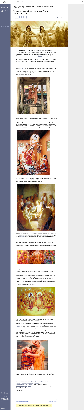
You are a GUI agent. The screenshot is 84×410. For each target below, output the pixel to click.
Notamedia (3, 408)
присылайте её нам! (47, 405)
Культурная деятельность (49, 6)
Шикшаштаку (19, 326)
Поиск (82, 1)
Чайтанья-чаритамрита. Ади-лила (23, 386)
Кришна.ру (15, 6)
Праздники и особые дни (17, 7)
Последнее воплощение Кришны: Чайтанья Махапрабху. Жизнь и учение (32, 381)
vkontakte (7, 393)
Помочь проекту (4, 396)
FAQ (18, 1)
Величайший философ (53, 401)
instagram (2, 393)
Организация (28, 6)
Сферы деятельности (40, 6)
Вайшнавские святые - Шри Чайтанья (24, 384)
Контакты (45, 1)
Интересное (33, 1)
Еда (39, 1)
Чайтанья (25, 127)
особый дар (41, 269)
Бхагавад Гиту (22, 236)
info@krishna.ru (4, 402)
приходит (21, 68)
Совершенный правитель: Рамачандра (22, 401)
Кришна (40, 56)
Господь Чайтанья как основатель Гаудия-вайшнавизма (28, 383)
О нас (33, 6)
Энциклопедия (25, 1)
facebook (4, 393)
